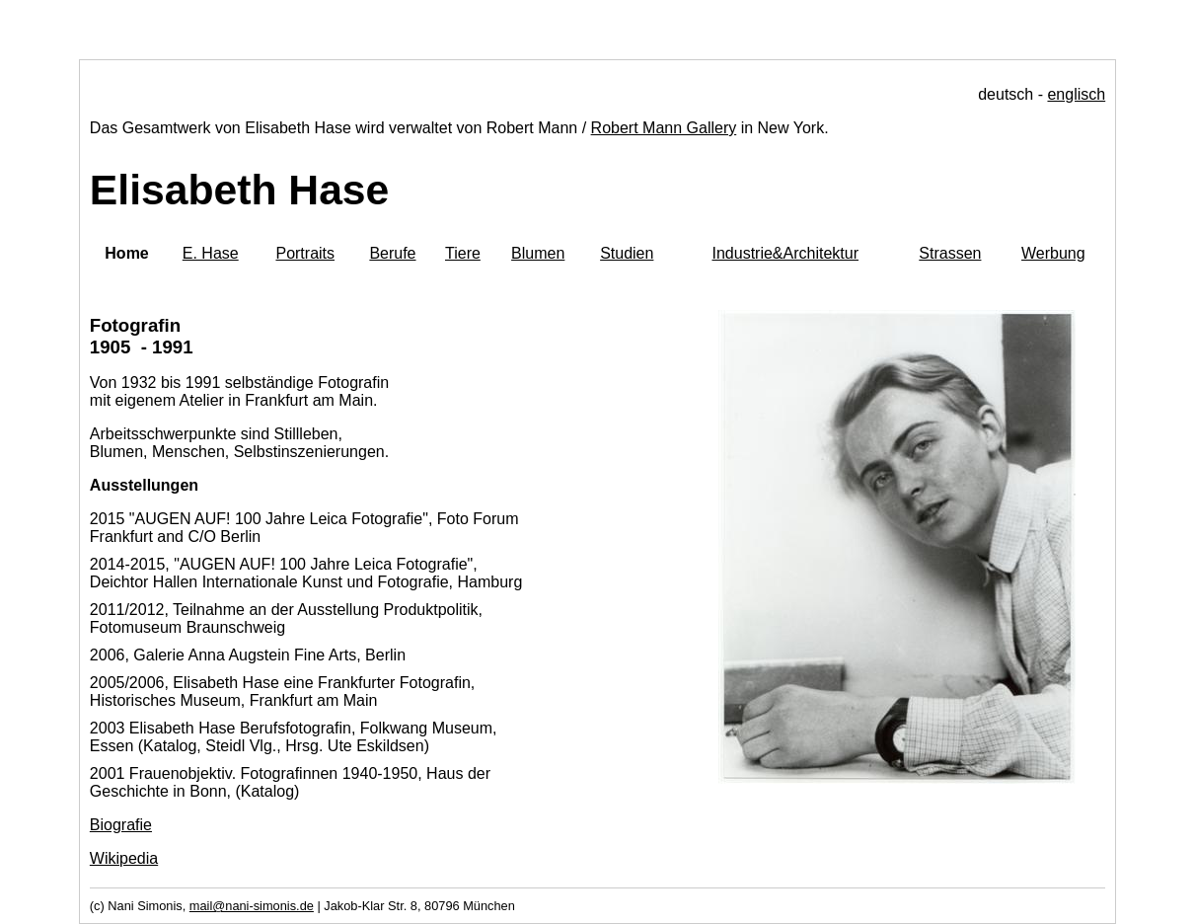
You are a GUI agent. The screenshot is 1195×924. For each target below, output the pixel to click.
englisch (1076, 94)
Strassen (950, 253)
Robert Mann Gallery (664, 127)
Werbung (1053, 253)
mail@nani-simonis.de (251, 905)
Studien (626, 253)
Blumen (537, 253)
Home (126, 253)
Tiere (463, 253)
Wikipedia (124, 858)
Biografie (121, 824)
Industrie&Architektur (785, 253)
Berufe (392, 253)
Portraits (305, 253)
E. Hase (211, 253)
